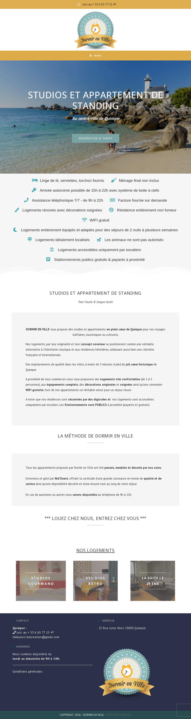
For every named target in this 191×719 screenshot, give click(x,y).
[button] (95, 138)
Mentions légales (118, 715)
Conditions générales (27, 671)
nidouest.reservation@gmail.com (36, 637)
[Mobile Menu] (95, 55)
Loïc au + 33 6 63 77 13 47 (99, 4)
